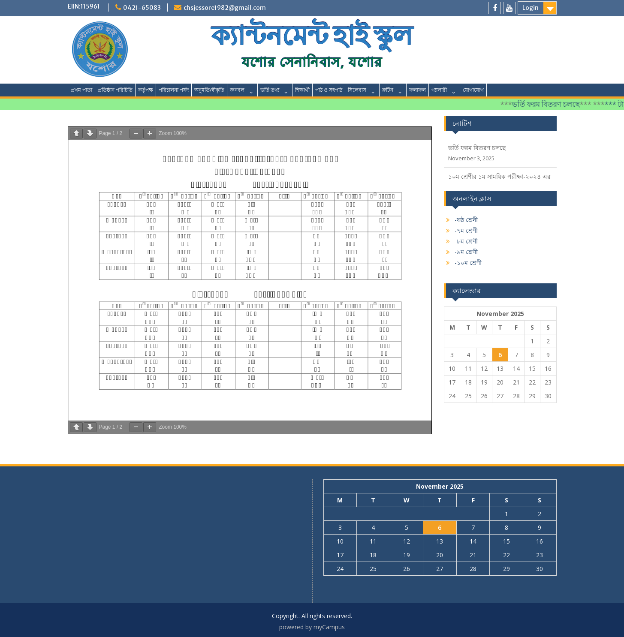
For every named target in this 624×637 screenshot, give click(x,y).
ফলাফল (417, 89)
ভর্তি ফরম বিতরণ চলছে (551, 104)
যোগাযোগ (473, 89)
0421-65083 (142, 8)
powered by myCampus (312, 627)
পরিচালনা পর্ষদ (174, 89)
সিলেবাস (357, 89)
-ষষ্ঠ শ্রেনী (466, 220)
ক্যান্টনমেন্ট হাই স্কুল (312, 35)
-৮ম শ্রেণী (466, 241)
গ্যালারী (439, 89)
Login (530, 8)
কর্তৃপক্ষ (145, 89)
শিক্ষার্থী (302, 89)
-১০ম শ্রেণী (468, 262)
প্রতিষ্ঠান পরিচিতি (115, 89)
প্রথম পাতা (81, 89)
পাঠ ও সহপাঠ (328, 89)
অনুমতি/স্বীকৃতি (209, 89)
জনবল (237, 89)
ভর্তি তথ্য (269, 89)
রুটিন (387, 89)
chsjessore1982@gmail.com (225, 8)
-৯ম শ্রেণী (466, 252)
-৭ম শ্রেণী (466, 230)
